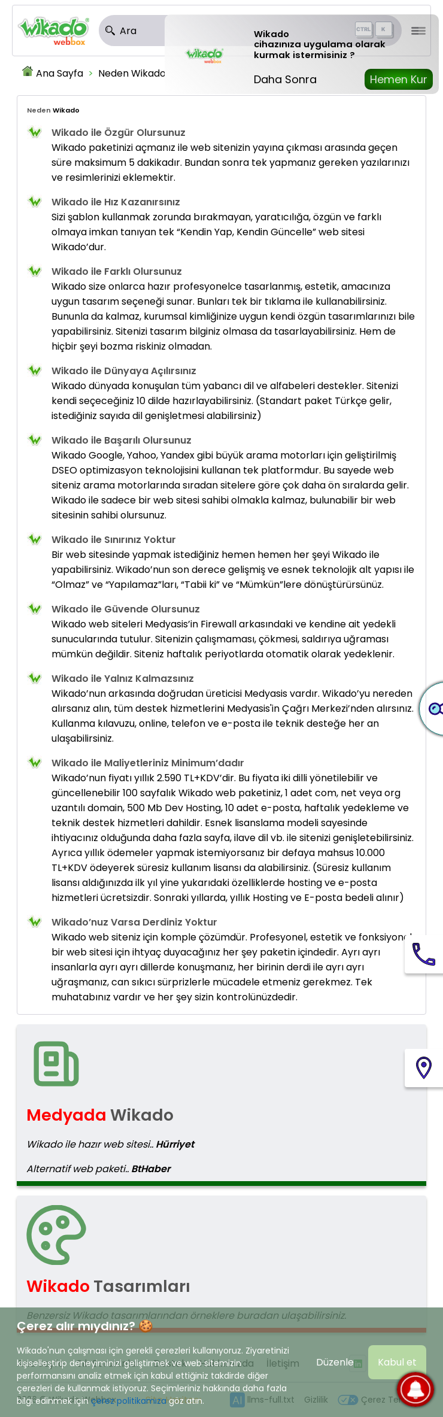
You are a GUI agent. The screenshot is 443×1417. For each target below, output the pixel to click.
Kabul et (397, 1362)
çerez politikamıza (128, 1401)
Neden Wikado (132, 73)
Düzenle (335, 1362)
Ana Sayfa (59, 73)
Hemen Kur (398, 79)
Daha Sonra (285, 79)
